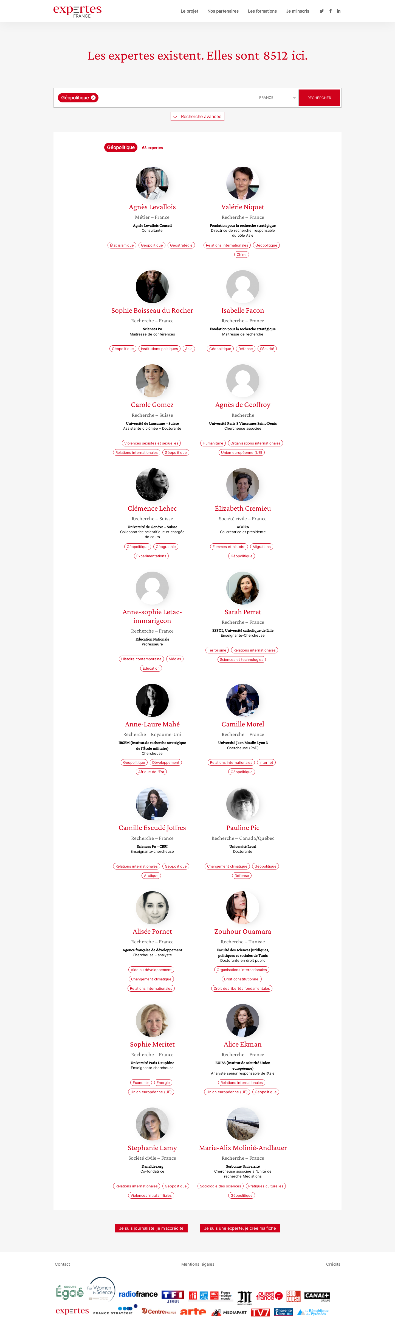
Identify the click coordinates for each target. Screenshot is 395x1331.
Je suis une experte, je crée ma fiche (240, 1228)
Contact (62, 1263)
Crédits (333, 1263)
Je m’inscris (297, 11)
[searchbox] (156, 97)
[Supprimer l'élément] (93, 97)
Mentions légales (198, 1263)
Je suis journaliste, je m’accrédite (151, 1228)
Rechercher (319, 98)
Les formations (262, 11)
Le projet (189, 11)
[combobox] (153, 98)
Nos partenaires (223, 11)
